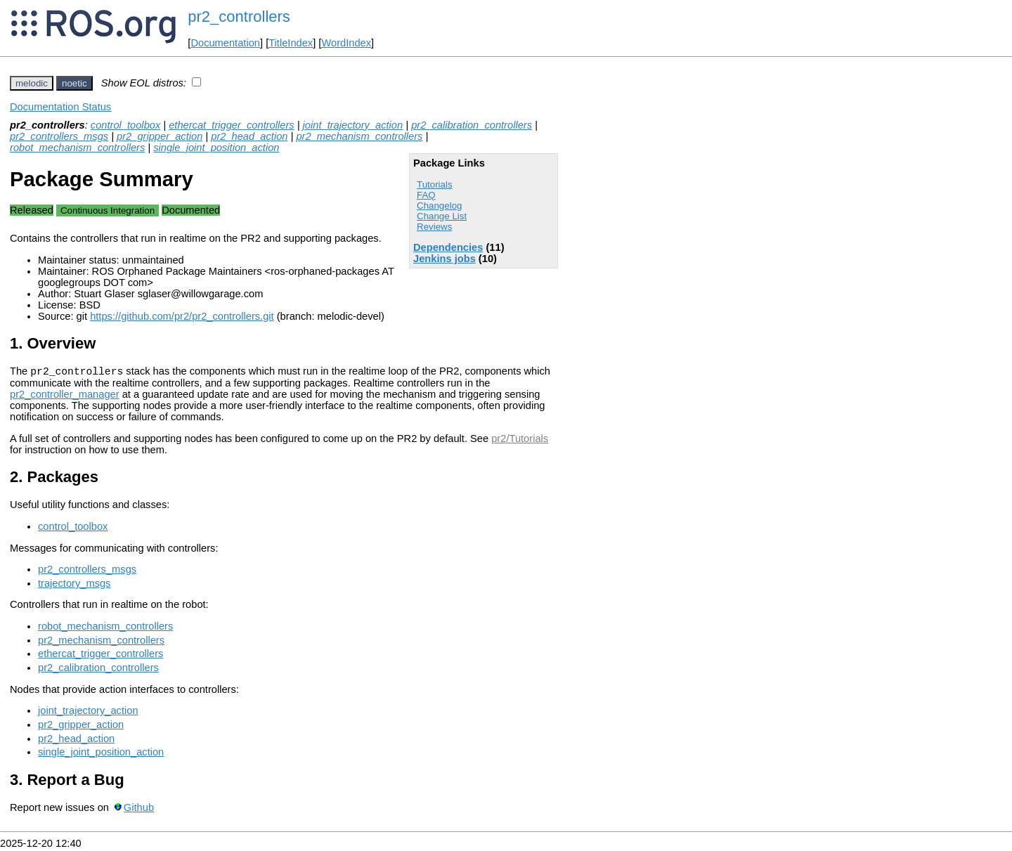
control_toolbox (125, 125)
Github (139, 809)
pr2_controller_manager (64, 396)
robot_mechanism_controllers (77, 147)
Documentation (225, 42)
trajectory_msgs (74, 585)
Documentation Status (60, 106)
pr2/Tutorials (519, 440)
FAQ (426, 195)
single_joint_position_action (216, 147)
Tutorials (435, 184)
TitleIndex (290, 42)
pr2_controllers (239, 16)
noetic (74, 83)
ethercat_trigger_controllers (231, 125)
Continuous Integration (107, 210)
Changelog (439, 205)
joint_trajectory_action (353, 125)
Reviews (434, 226)
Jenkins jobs (444, 258)
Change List (442, 216)
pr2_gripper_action (159, 136)
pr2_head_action (249, 136)
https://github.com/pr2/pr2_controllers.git (182, 316)
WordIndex (346, 42)
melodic (31, 83)
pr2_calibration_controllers (471, 125)
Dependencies (448, 247)
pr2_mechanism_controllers (359, 136)
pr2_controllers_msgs (59, 136)
